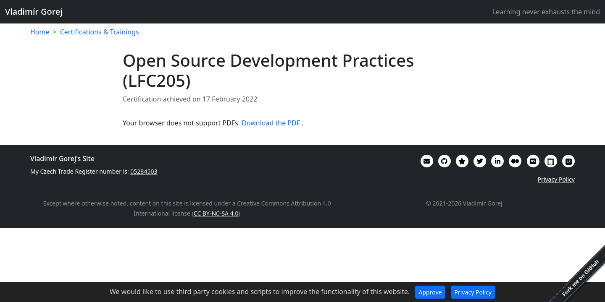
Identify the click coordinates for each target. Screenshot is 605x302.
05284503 (143, 171)
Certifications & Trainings (99, 31)
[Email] (427, 161)
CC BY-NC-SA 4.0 (216, 213)
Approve (430, 292)
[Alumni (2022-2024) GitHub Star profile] (462, 161)
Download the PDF (271, 123)
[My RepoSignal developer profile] (568, 161)
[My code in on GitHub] (444, 161)
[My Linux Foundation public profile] (550, 161)
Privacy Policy (556, 179)
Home (40, 31)
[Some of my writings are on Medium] (515, 161)
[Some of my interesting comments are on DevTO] (533, 161)
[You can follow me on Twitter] (479, 161)
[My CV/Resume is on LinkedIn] (497, 161)
